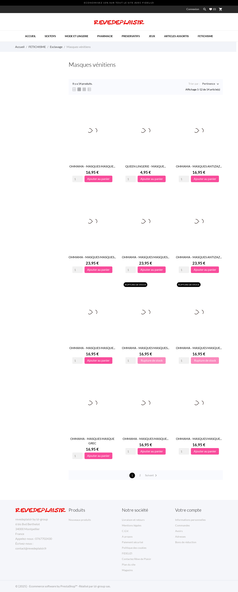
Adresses (180, 536)
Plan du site (128, 564)
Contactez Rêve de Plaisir (136, 558)
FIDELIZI (127, 553)
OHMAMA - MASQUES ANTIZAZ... (199, 166)
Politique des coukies (134, 547)
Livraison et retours (133, 519)
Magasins (127, 570)
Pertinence (208, 84)
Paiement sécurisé (132, 542)
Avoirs (179, 531)
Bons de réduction (185, 542)
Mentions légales (131, 525)
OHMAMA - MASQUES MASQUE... (92, 166)
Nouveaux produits (80, 519)
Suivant (151, 475)
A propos (127, 536)
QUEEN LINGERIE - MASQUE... (145, 166)
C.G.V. (125, 531)
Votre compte (188, 510)
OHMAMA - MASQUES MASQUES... (92, 257)
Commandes (182, 525)
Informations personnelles (190, 519)
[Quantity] (77, 179)
